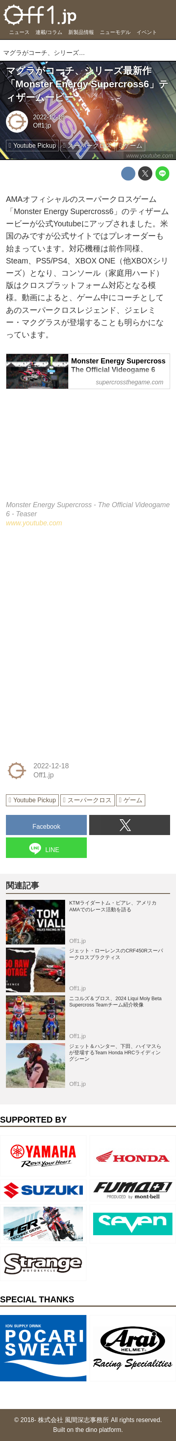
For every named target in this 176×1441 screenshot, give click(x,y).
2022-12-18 (49, 117)
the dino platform (98, 1429)
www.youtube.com (149, 155)
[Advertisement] (65, 592)
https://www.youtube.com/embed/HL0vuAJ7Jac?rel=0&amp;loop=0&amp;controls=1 (88, 450)
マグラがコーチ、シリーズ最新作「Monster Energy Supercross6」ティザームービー (87, 84)
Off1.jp (42, 125)
